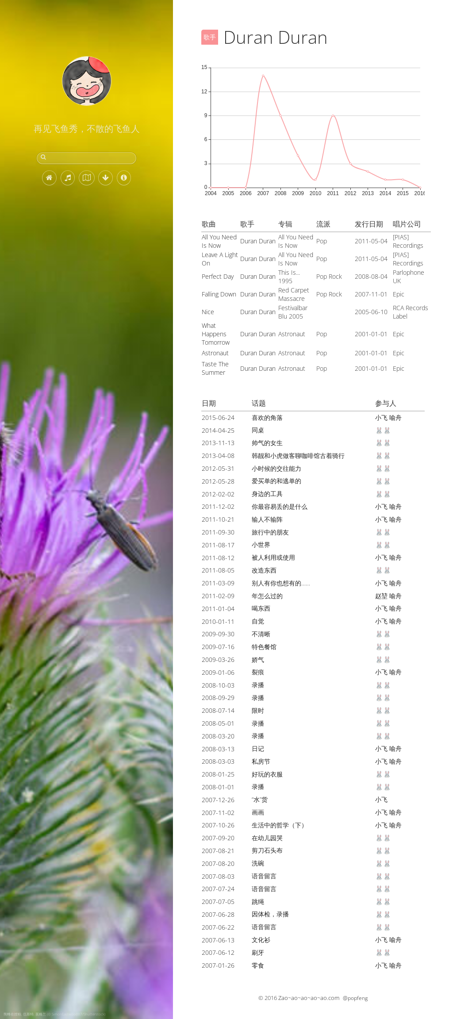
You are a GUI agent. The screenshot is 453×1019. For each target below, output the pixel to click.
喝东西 (261, 608)
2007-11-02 (218, 812)
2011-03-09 (218, 583)
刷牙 (258, 952)
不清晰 (261, 634)
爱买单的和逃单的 (276, 481)
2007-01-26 (218, 965)
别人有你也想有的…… (281, 583)
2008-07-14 (218, 710)
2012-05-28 (218, 481)
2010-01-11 (218, 621)
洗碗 (258, 863)
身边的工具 (267, 493)
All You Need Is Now (219, 241)
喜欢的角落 (267, 417)
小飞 (381, 417)
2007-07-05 (218, 901)
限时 (258, 710)
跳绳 (258, 901)
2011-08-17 (218, 545)
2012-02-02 (218, 494)
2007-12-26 (218, 800)
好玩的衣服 (267, 774)
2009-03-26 (218, 659)
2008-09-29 (218, 697)
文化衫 (261, 939)
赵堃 (381, 596)
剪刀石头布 (267, 850)
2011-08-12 (218, 558)
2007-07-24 (218, 888)
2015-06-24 (218, 417)
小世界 (261, 544)
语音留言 (264, 876)
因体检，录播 (270, 914)
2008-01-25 (218, 774)
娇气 (258, 659)
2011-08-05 (218, 570)
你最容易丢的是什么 (279, 506)
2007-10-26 (218, 825)
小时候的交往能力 (276, 468)
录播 (258, 685)
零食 (258, 965)
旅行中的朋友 (270, 532)
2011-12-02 (218, 506)
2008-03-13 (218, 749)
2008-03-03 (218, 761)
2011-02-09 (218, 596)
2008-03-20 (218, 736)
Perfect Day (218, 276)
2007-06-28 (218, 914)
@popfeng (355, 998)
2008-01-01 (218, 787)
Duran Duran (258, 241)
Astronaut (215, 353)
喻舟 (395, 417)
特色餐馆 (264, 646)
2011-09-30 (218, 532)
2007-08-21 (218, 850)
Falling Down (219, 294)
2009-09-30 (218, 634)
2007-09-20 (218, 838)
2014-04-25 (218, 430)
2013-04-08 (218, 455)
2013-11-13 (218, 442)
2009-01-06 (218, 672)
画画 (258, 812)
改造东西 (264, 570)
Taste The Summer (215, 368)
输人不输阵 (267, 519)
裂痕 (258, 672)
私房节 (261, 761)
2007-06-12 (218, 952)
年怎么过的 (267, 596)
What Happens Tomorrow (216, 333)
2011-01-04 (218, 608)
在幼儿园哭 (267, 838)
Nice (208, 312)
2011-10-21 (218, 519)
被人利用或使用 (273, 557)
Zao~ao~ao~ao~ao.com (308, 998)
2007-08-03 (218, 876)
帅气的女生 (267, 442)
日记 (258, 748)
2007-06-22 (218, 927)
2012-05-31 (218, 468)
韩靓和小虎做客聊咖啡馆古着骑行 (298, 455)
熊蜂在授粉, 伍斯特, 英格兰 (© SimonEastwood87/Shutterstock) (54, 1013)
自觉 (258, 621)
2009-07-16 (218, 646)
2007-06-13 (218, 940)
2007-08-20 (218, 863)
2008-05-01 (218, 723)
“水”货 (260, 799)
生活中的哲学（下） (279, 825)
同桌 (258, 430)
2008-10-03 (218, 685)
